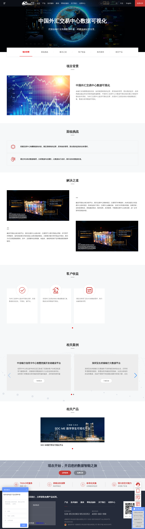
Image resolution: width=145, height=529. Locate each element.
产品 (43, 3)
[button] (72, 327)
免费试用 (140, 3)
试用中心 (82, 3)
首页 (38, 3)
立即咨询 (65, 473)
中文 (121, 3)
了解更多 (39, 381)
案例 (57, 3)
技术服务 (51, 3)
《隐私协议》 (40, 523)
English (128, 3)
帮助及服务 (65, 3)
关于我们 (74, 3)
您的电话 (36, 505)
